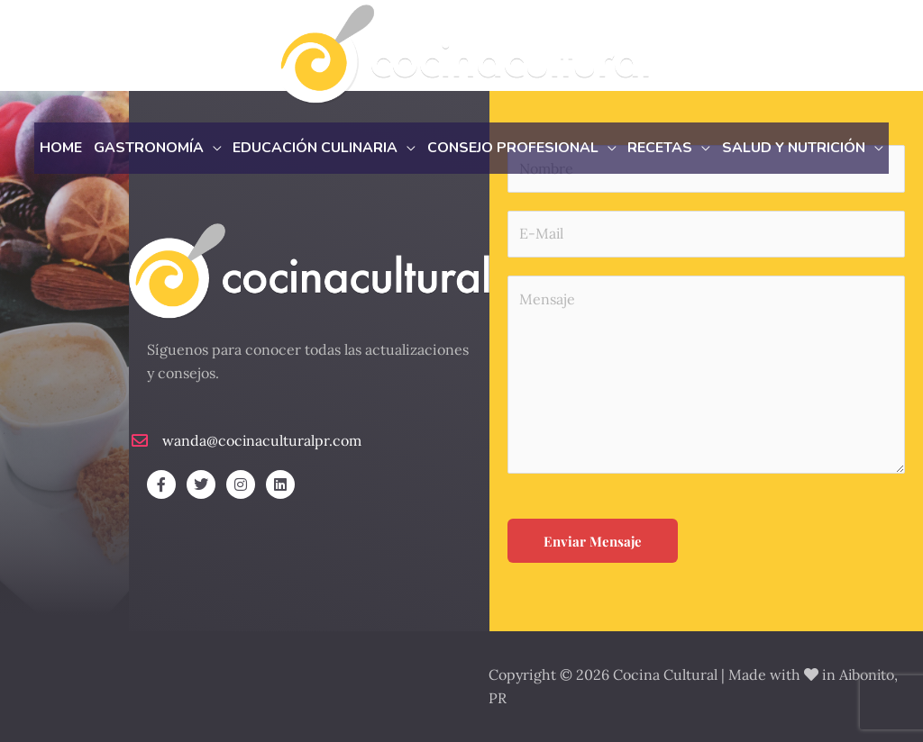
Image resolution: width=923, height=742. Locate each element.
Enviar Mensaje (593, 541)
